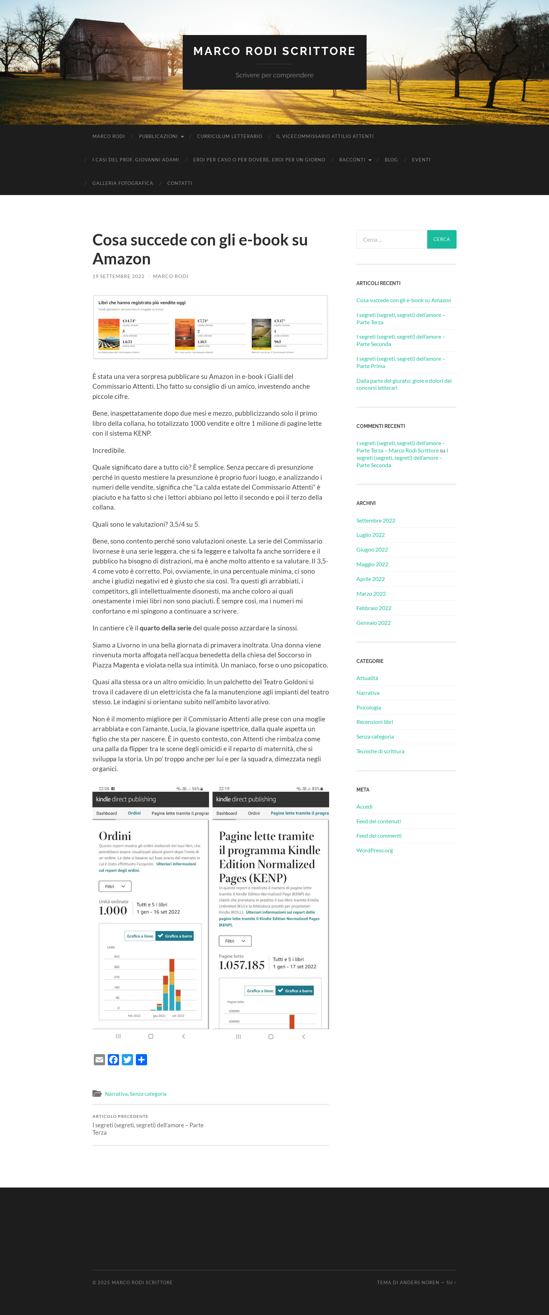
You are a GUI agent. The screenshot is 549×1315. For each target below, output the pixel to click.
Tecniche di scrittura (380, 751)
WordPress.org (374, 850)
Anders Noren (419, 1282)
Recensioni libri (374, 721)
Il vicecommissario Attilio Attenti (325, 136)
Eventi (421, 159)
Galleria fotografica (122, 183)
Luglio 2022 (370, 534)
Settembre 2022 (375, 520)
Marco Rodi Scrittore (274, 50)
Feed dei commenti (379, 835)
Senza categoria (148, 1094)
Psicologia (368, 707)
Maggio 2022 (372, 564)
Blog (391, 159)
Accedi (364, 806)
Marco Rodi (108, 136)
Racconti (352, 159)
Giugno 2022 (372, 549)
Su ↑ (451, 1282)
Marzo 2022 (371, 593)
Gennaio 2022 (373, 622)
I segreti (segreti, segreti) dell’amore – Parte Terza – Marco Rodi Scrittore (400, 447)
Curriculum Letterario (229, 136)
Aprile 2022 (370, 578)
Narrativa (116, 1094)
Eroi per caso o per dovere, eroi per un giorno (259, 159)
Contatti (180, 183)
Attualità (367, 677)
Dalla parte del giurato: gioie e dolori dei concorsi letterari (404, 384)
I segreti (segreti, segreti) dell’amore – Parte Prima (400, 362)
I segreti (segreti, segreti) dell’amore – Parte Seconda (400, 340)
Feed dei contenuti (378, 821)
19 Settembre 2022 (118, 276)
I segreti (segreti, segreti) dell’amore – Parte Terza (150, 1125)
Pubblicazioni (158, 136)
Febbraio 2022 (373, 607)
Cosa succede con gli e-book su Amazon (403, 300)
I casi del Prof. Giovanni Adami (135, 159)
